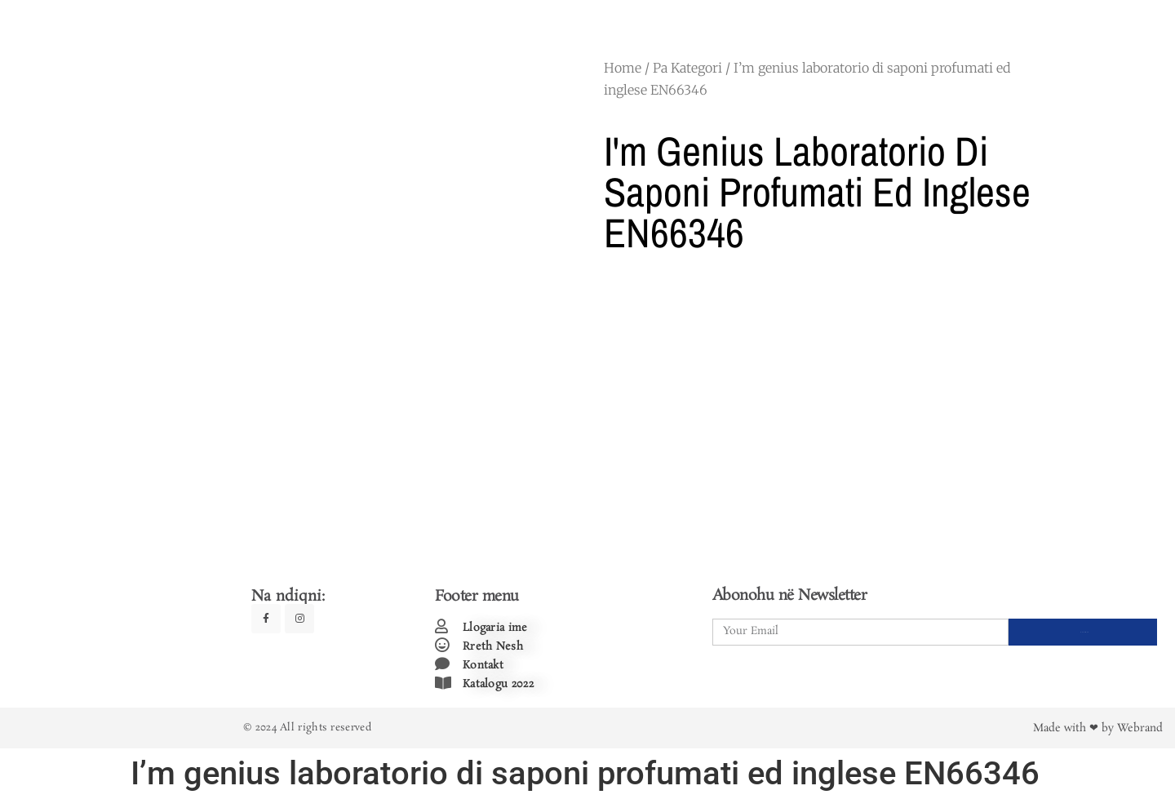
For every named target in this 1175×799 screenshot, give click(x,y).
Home (622, 68)
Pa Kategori (687, 68)
